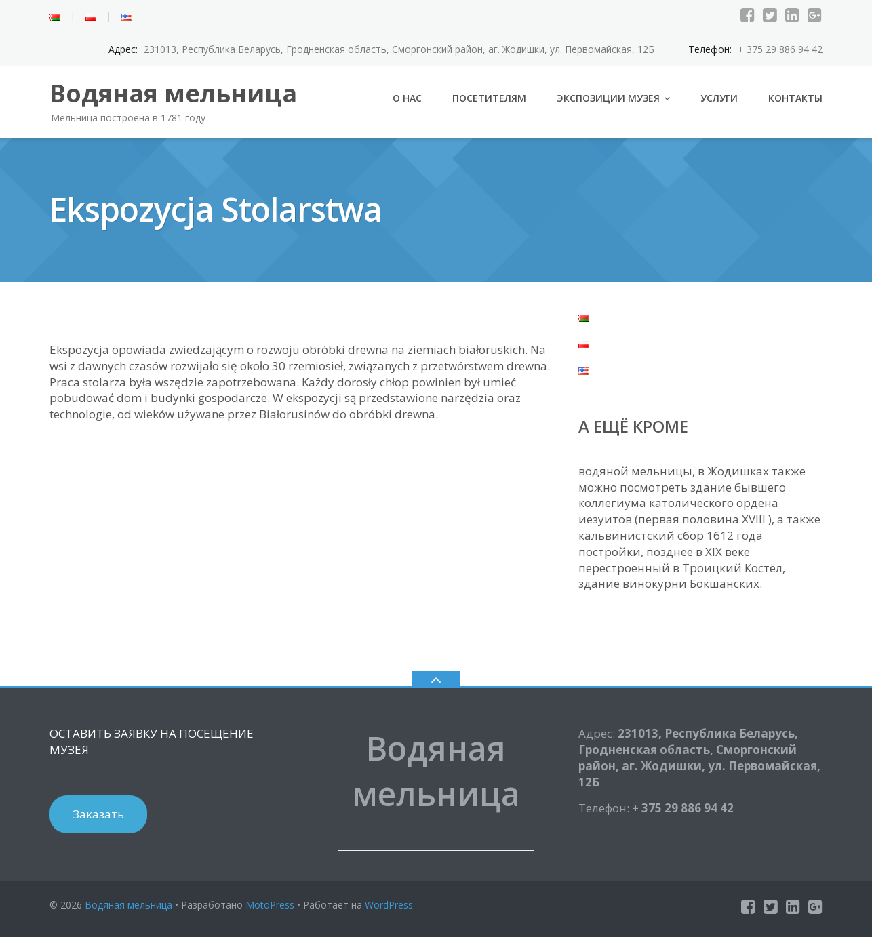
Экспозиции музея (608, 98)
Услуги (719, 98)
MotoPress (269, 904)
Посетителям (489, 98)
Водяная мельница (128, 904)
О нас (407, 98)
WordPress (389, 904)
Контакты (795, 98)
